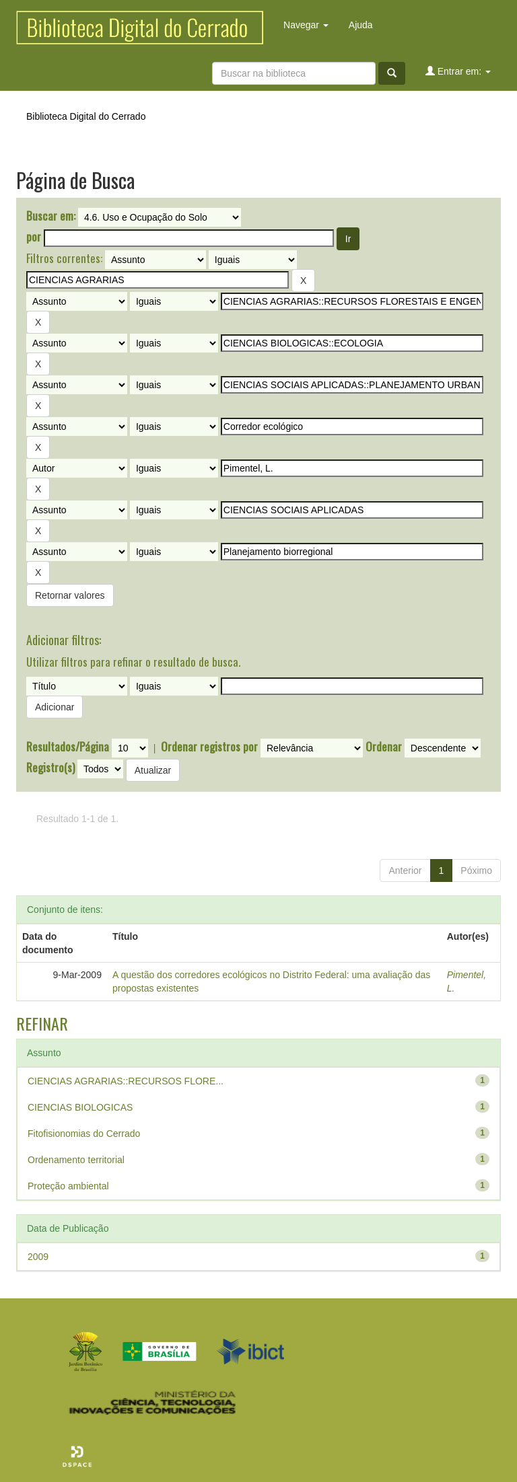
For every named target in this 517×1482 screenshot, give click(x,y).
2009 (38, 1256)
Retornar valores (70, 595)
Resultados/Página (67, 747)
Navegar (306, 25)
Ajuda (361, 25)
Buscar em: (50, 216)
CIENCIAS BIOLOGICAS (80, 1107)
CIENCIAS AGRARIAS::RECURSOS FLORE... (125, 1081)
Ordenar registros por (209, 747)
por (33, 237)
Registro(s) (50, 767)
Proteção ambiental (68, 1186)
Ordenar (384, 747)
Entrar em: (458, 71)
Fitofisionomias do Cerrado (84, 1133)
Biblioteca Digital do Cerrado (85, 116)
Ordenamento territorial (76, 1159)
